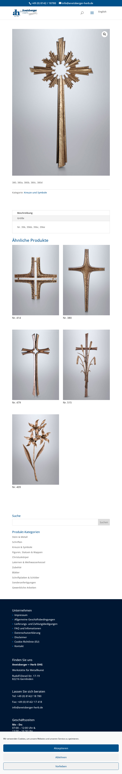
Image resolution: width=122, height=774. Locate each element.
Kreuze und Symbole (35, 192)
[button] (105, 34)
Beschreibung (25, 212)
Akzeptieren (61, 748)
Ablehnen (61, 757)
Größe (20, 218)
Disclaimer (20, 637)
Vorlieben (61, 766)
